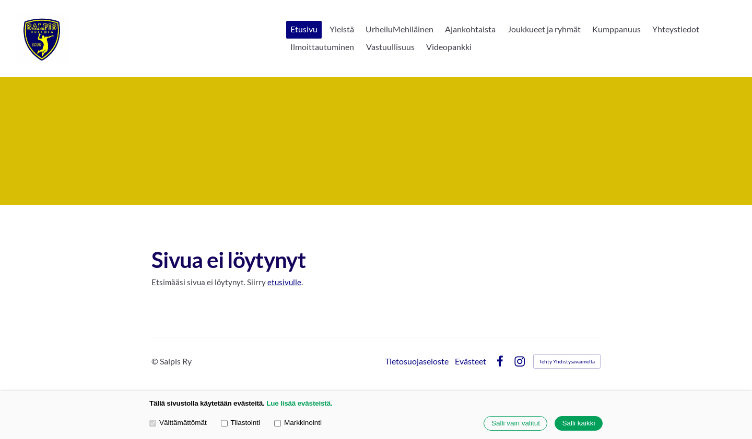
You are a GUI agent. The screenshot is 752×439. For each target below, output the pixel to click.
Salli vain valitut (515, 424)
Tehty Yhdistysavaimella (567, 361)
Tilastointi (240, 423)
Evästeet (470, 361)
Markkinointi (298, 423)
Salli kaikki (578, 424)
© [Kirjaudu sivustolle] (155, 361)
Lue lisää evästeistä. (299, 403)
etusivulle (284, 282)
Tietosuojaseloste (417, 361)
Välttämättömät (178, 423)
